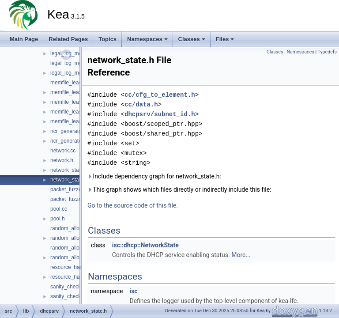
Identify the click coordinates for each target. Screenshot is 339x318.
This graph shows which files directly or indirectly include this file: (179, 189)
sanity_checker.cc (71, 287)
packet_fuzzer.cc (70, 189)
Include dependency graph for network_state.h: (154, 176)
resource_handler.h (73, 277)
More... (240, 254)
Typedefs (327, 52)
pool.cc (58, 209)
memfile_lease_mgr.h (75, 112)
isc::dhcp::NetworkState (145, 245)
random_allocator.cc (74, 248)
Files (225, 39)
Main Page (24, 39)
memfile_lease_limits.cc (78, 83)
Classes (191, 39)
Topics (107, 39)
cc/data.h (141, 104)
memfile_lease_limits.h (77, 92)
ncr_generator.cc (70, 131)
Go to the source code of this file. (132, 205)
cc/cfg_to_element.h (159, 95)
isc (133, 291)
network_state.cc (70, 170)
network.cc (62, 151)
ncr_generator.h (68, 141)
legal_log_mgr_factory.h (78, 73)
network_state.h (69, 180)
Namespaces (147, 39)
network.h (61, 160)
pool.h (57, 219)
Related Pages (68, 39)
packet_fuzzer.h (68, 199)
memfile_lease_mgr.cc (76, 102)
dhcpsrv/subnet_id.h (159, 114)
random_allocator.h (72, 257)
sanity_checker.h (70, 296)
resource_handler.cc (74, 267)
